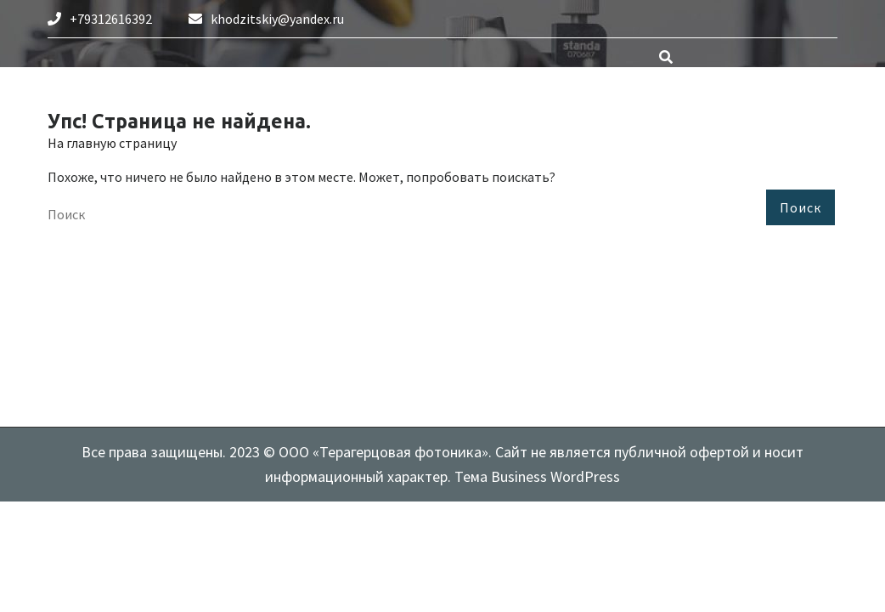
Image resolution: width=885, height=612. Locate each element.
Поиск (800, 207)
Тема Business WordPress (535, 476)
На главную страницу (112, 142)
